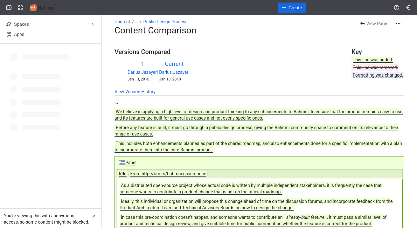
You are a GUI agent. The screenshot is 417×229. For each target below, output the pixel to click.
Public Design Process (165, 21)
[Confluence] (43, 8)
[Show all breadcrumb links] (136, 21)
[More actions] (398, 23)
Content (122, 21)
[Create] (292, 8)
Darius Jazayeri (143, 72)
